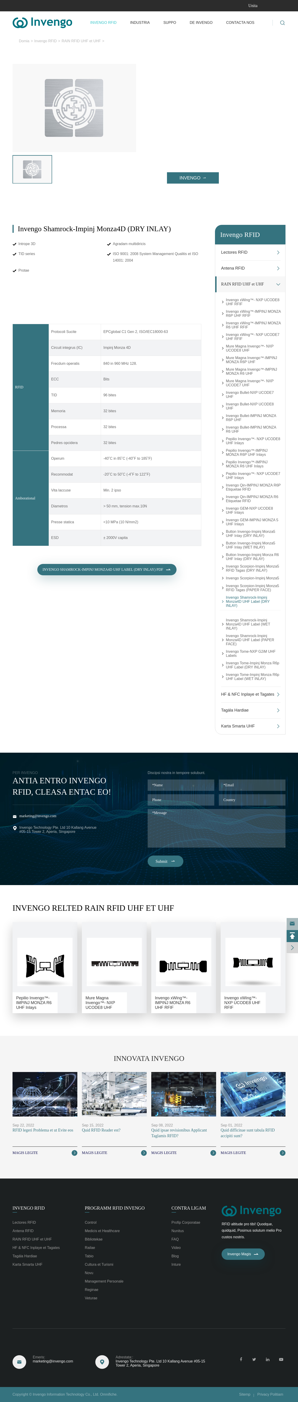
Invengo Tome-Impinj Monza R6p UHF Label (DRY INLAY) (252, 665)
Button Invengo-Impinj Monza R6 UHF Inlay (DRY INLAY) (252, 557)
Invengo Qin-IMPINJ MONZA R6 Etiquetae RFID (252, 499)
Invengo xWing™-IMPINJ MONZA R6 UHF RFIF (253, 325)
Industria (140, 23)
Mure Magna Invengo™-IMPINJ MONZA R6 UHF (251, 371)
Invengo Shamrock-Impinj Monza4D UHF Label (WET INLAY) (248, 624)
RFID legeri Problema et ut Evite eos (43, 1130)
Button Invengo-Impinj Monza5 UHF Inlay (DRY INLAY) (250, 534)
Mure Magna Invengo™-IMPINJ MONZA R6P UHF (251, 360)
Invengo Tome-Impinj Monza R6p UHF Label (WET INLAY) (252, 677)
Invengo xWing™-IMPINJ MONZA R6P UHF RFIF (253, 314)
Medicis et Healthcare (102, 1231)
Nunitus (178, 1231)
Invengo (192, 177)
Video (176, 1248)
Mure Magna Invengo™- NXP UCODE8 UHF (250, 348)
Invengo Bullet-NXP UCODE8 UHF (250, 406)
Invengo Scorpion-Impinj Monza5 (252, 578)
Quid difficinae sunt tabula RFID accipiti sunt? (248, 1133)
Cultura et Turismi (99, 1264)
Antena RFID (233, 268)
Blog (175, 1256)
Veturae (91, 1298)
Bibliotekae (94, 1239)
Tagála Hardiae (235, 710)
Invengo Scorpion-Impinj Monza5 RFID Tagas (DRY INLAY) (252, 568)
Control (91, 1222)
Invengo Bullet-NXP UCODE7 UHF (250, 395)
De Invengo (201, 23)
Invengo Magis (243, 1254)
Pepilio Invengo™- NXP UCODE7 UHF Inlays (253, 476)
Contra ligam (189, 1208)
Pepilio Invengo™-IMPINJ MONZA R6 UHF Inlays (247, 464)
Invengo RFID (103, 23)
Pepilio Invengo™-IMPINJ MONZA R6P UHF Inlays (247, 453)
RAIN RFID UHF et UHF (81, 41)
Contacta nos (240, 23)
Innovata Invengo (149, 1058)
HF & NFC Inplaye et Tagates (247, 694)
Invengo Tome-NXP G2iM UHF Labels (250, 654)
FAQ (175, 1239)
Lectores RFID (234, 252)
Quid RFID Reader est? (101, 1130)
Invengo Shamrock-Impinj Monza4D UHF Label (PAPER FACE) (250, 640)
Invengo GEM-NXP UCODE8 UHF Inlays (249, 510)
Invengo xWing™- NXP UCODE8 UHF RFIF (252, 302)
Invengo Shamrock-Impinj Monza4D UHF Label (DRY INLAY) (153, 41)
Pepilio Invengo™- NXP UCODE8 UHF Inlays (253, 441)
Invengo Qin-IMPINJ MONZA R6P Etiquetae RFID (253, 487)
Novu (89, 1273)
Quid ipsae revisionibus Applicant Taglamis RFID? (179, 1133)
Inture (176, 1264)
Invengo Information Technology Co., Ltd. (66, 1394)
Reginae (91, 1290)
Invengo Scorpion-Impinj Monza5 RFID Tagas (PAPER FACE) (252, 588)
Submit (165, 861)
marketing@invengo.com (37, 816)
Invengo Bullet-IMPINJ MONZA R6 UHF (251, 429)
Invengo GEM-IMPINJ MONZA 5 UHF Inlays (252, 522)
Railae (90, 1248)
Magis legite (45, 1153)
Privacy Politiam (270, 1394)
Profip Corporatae (186, 1222)
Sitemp (244, 1394)
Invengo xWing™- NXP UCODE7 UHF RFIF (252, 337)
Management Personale (104, 1281)
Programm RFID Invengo (115, 1208)
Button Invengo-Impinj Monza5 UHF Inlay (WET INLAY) (250, 545)
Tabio (89, 1256)
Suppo (169, 23)
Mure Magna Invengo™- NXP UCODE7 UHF (250, 383)
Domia (24, 41)
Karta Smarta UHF (238, 726)
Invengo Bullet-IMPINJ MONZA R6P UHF (251, 418)
